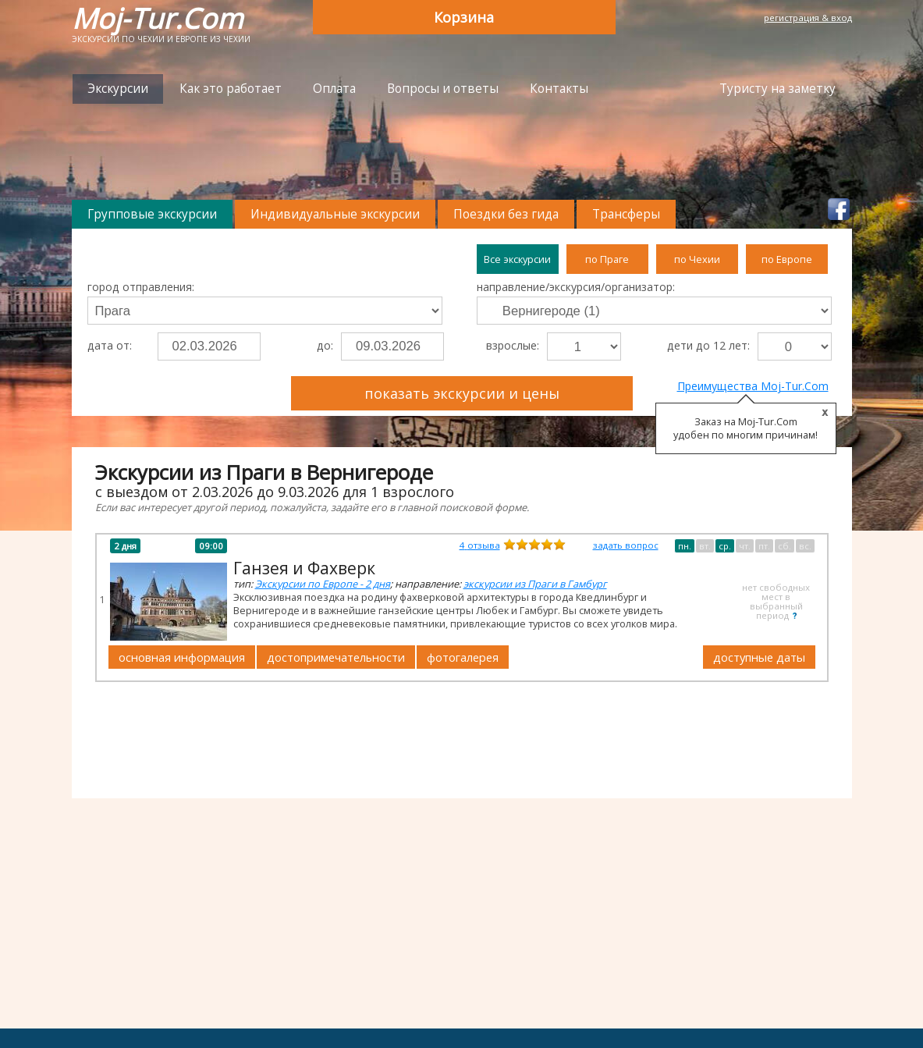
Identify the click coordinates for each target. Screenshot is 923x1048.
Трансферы (626, 214)
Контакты (559, 88)
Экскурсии (117, 88)
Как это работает (230, 88)
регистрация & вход (808, 17)
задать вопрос (626, 545)
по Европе (786, 259)
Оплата (334, 88)
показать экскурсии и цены (461, 393)
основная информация (182, 657)
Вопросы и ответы (443, 88)
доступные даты (759, 657)
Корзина (464, 17)
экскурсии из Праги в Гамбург (535, 584)
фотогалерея (463, 657)
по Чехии (697, 259)
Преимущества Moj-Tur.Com (753, 385)
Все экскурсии (517, 259)
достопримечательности (336, 657)
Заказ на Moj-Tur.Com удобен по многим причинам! (745, 428)
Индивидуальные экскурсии (335, 214)
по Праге (607, 259)
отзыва (480, 545)
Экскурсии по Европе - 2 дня (322, 584)
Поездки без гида (506, 214)
